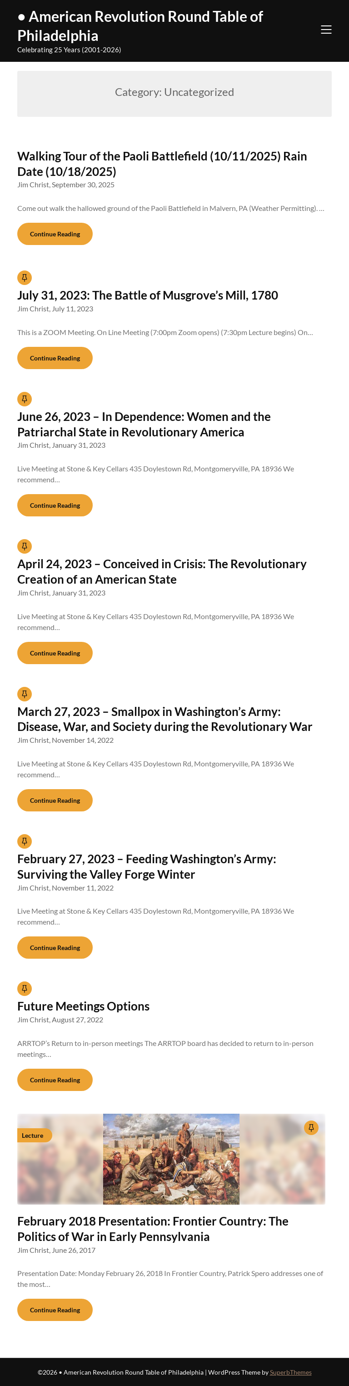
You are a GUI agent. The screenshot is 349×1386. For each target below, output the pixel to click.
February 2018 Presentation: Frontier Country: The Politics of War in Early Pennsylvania (153, 1229)
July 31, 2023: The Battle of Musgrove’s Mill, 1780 (147, 295)
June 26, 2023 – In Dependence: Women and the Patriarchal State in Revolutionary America (144, 424)
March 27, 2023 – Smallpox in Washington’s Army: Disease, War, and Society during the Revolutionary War (165, 719)
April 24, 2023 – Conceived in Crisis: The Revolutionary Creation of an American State (162, 571)
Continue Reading (55, 234)
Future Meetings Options (83, 1006)
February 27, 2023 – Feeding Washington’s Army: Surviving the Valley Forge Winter (146, 866)
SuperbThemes (291, 1372)
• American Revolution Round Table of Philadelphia (140, 25)
